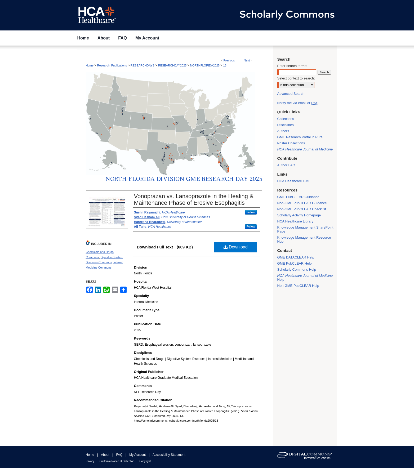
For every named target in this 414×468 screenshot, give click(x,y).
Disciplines (285, 125)
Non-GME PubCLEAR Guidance (302, 203)
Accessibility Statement (169, 455)
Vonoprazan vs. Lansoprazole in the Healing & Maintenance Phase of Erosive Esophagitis (193, 199)
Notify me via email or (297, 103)
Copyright (145, 461)
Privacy (90, 461)
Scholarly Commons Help (296, 269)
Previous (229, 60)
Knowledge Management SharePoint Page (305, 229)
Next (247, 60)
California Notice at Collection (117, 461)
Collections (285, 119)
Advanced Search (291, 94)
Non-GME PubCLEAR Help (298, 286)
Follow (251, 212)
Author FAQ (286, 165)
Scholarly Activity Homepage (299, 215)
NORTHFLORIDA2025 (205, 65)
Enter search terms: (292, 66)
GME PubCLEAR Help (294, 263)
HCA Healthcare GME (294, 181)
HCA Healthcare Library (295, 221)
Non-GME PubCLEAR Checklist (301, 209)
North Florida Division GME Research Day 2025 (183, 179)
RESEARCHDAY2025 (172, 65)
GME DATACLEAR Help (295, 257)
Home (90, 65)
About (105, 455)
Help (305, 278)
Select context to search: (296, 78)
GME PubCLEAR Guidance (298, 197)
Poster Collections (291, 143)
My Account (137, 455)
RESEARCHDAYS (142, 65)
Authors (283, 131)
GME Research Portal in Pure (300, 137)
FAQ (119, 455)
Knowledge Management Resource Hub (304, 239)
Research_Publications (112, 65)
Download (236, 247)
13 (224, 65)
